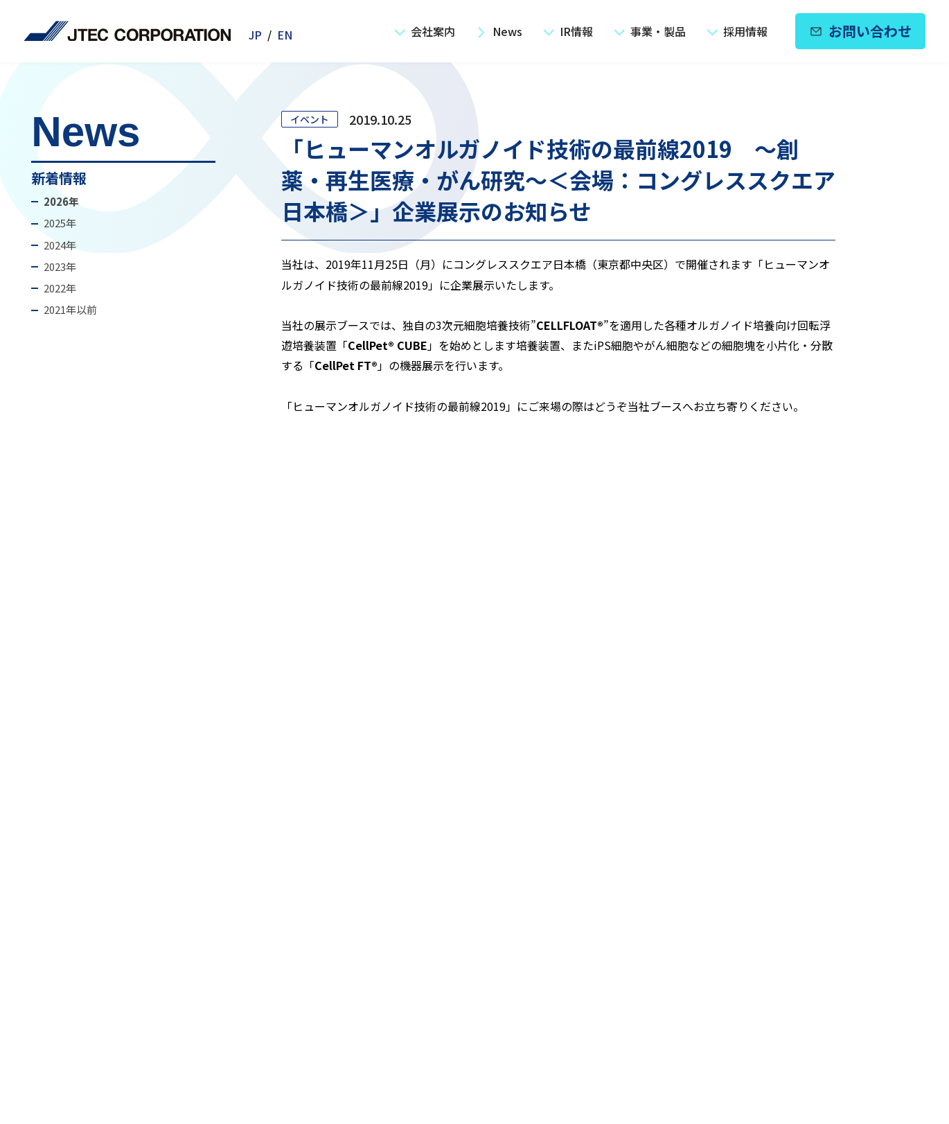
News (499, 31)
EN (284, 34)
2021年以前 (70, 309)
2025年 (60, 223)
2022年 (60, 288)
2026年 (61, 201)
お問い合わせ (860, 31)
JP (255, 34)
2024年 (60, 245)
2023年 (60, 266)
